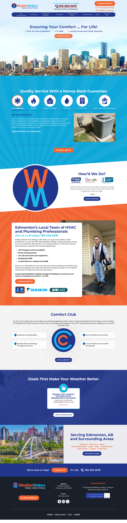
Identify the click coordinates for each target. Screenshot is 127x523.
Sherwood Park (106, 451)
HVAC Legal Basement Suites (104, 108)
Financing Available (106, 7)
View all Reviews (92, 198)
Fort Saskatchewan (79, 451)
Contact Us (59, 474)
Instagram (63, 505)
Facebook (59, 505)
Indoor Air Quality (50, 108)
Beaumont (93, 449)
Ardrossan (84, 449)
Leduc (90, 451)
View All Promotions (63, 420)
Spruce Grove (82, 453)
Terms (108, 502)
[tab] (17, 102)
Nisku (97, 451)
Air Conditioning (17, 108)
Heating (33, 108)
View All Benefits (63, 365)
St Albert (92, 453)
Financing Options (98, 487)
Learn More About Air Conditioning (26, 131)
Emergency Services (106, 10)
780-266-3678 (50, 239)
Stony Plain (102, 453)
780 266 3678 (92, 474)
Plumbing (67, 108)
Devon (102, 449)
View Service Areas (92, 458)
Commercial (82, 108)
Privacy (106, 502)
